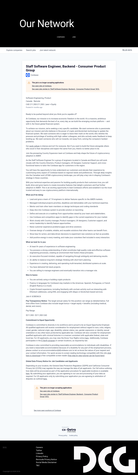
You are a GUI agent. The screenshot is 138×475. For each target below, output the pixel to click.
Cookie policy (73, 435)
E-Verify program (48, 341)
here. (45, 379)
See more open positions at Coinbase (47, 410)
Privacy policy (63, 435)
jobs (31, 50)
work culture (34, 146)
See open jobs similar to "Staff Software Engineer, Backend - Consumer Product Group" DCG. (65, 89)
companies (14, 50)
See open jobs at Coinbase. (42, 86)
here (28, 373)
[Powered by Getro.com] (69, 429)
